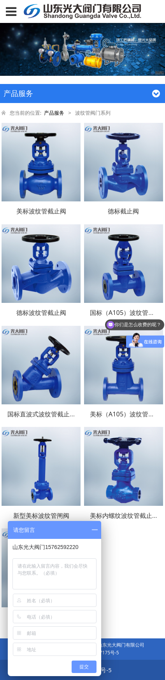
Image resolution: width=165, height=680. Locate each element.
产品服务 (54, 112)
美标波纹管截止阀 (41, 211)
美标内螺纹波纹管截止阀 (124, 515)
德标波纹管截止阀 (41, 312)
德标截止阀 (123, 211)
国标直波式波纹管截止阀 (41, 414)
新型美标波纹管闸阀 (41, 515)
